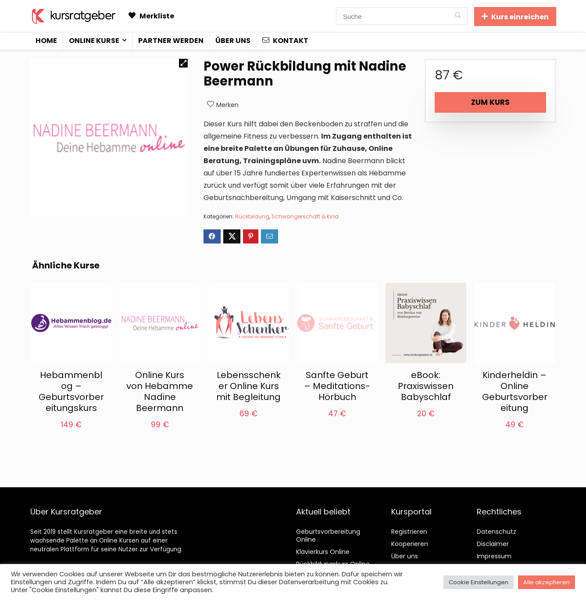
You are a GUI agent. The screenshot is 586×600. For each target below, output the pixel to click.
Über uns (232, 41)
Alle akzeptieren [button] (546, 582)
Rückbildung (252, 216)
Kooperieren (409, 543)
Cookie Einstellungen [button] (478, 582)
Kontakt (285, 41)
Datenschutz (496, 531)
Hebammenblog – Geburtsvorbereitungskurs (71, 391)
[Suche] (458, 16)
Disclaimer (493, 543)
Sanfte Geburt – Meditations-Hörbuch (337, 386)
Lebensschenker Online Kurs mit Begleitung (248, 386)
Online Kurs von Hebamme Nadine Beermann (159, 391)
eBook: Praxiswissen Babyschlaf (426, 386)
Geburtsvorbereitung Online (328, 535)
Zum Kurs (490, 102)
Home (46, 41)
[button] (183, 63)
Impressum (494, 556)
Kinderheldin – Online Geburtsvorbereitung (514, 391)
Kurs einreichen (515, 17)
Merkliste (151, 16)
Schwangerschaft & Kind (305, 216)
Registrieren (409, 531)
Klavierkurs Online (323, 551)
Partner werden (171, 41)
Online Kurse (94, 41)
